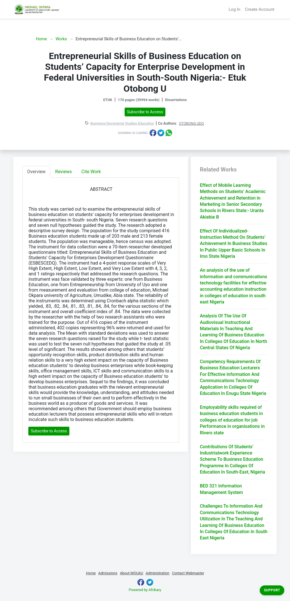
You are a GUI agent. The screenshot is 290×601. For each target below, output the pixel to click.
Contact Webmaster (188, 573)
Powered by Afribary (145, 590)
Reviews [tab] (63, 171)
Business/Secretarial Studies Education (122, 123)
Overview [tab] (36, 171)
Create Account (259, 9)
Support (272, 590)
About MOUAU (131, 573)
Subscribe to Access (145, 112)
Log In (234, 9)
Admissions (107, 573)
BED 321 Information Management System (221, 489)
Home (41, 39)
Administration (158, 573)
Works (61, 39)
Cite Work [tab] (91, 171)
